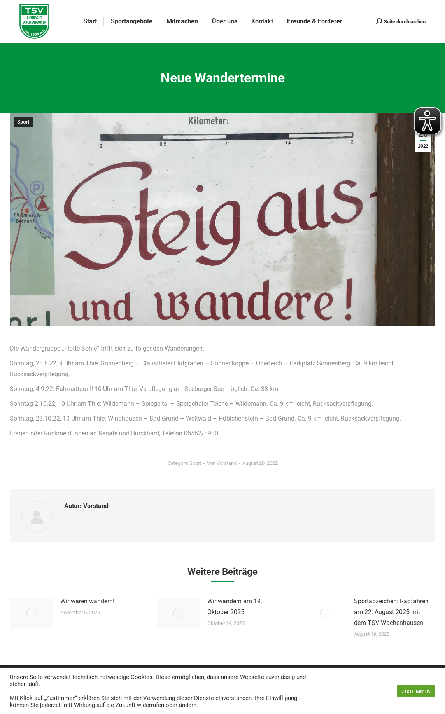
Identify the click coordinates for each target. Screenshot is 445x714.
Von (222, 463)
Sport (23, 122)
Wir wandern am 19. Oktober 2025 (234, 606)
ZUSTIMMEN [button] (416, 691)
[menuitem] (90, 21)
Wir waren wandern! (87, 601)
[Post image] (31, 613)
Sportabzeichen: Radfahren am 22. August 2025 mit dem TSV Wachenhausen (391, 612)
